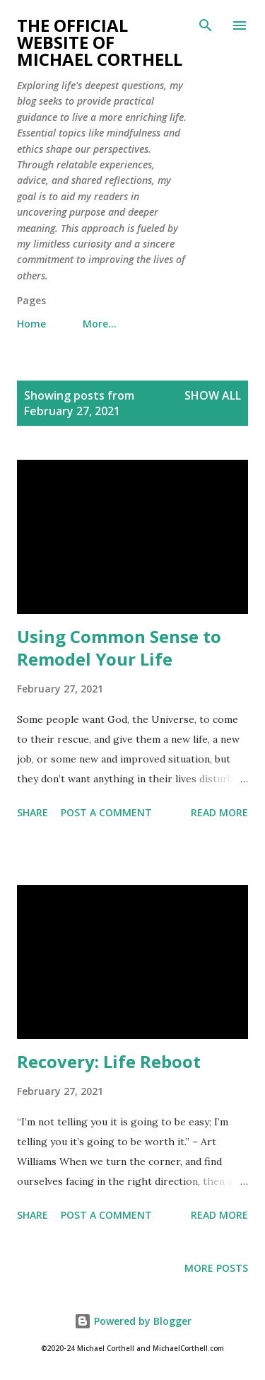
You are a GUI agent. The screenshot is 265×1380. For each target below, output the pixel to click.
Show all (212, 395)
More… (100, 323)
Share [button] (32, 812)
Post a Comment (106, 812)
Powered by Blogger (133, 1321)
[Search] (205, 25)
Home (31, 323)
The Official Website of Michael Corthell (99, 42)
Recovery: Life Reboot (109, 1061)
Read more (219, 812)
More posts (216, 1268)
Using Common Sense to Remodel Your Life (119, 648)
